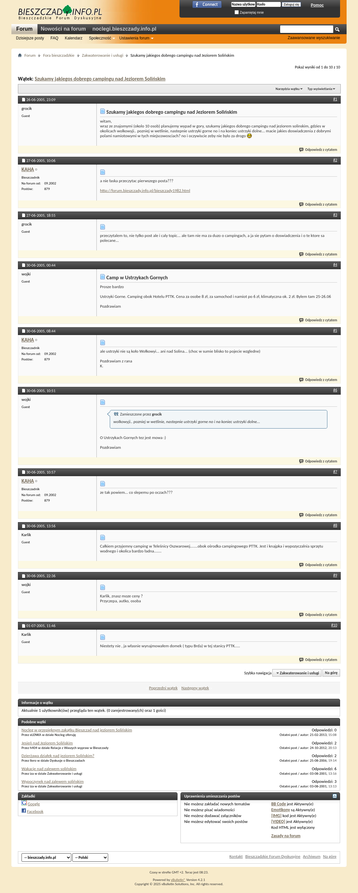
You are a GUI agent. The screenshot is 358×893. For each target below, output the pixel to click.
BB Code (278, 803)
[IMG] (276, 815)
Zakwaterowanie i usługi (102, 55)
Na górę (331, 673)
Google (34, 803)
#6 (335, 390)
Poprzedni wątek (163, 687)
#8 (335, 525)
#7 (335, 471)
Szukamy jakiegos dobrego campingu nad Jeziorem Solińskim (100, 79)
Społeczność (100, 38)
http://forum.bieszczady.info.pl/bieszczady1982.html (145, 190)
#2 (335, 160)
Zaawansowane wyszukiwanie (314, 38)
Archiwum (312, 856)
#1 (335, 99)
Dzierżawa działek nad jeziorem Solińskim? (57, 755)
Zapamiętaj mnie (249, 12)
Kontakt (236, 856)
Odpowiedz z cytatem (318, 150)
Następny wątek (195, 687)
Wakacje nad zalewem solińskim (49, 768)
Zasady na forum (286, 835)
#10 (334, 625)
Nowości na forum (63, 29)
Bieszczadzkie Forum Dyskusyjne (272, 856)
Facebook (35, 811)
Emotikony (280, 809)
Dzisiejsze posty (30, 38)
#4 (335, 264)
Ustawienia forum (134, 38)
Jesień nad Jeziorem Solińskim (47, 742)
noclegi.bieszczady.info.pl (124, 29)
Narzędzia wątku (288, 89)
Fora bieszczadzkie (58, 55)
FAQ (54, 38)
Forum (24, 29)
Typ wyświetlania (320, 89)
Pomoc (317, 5)
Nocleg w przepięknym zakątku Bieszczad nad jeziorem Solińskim (76, 729)
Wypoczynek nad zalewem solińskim (52, 781)
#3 (335, 214)
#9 (335, 575)
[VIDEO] (278, 821)
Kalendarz (73, 38)
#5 (335, 330)
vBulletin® (178, 880)
